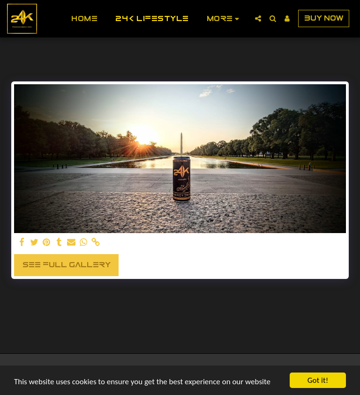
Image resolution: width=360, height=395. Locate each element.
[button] (258, 18)
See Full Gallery (66, 265)
